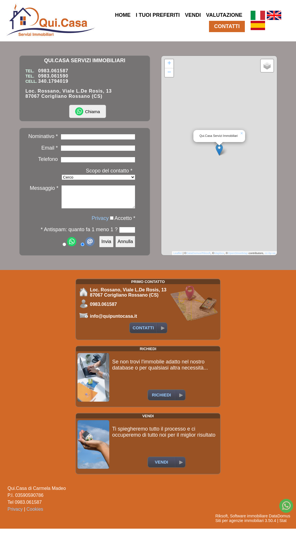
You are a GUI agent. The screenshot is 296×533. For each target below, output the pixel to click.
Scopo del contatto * (109, 171)
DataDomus (279, 520)
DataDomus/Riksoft (198, 257)
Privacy (100, 222)
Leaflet (177, 257)
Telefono (48, 159)
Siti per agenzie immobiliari (239, 525)
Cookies (35, 513)
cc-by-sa (270, 257)
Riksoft (221, 520)
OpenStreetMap (238, 257)
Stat (282, 525)
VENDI (193, 15)
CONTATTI (227, 26)
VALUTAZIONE (224, 15)
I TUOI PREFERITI (158, 15)
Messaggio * (44, 188)
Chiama (87, 111)
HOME (123, 15)
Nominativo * (43, 136)
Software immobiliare (249, 520)
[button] (219, 152)
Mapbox (219, 257)
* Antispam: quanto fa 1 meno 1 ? (79, 234)
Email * (49, 148)
